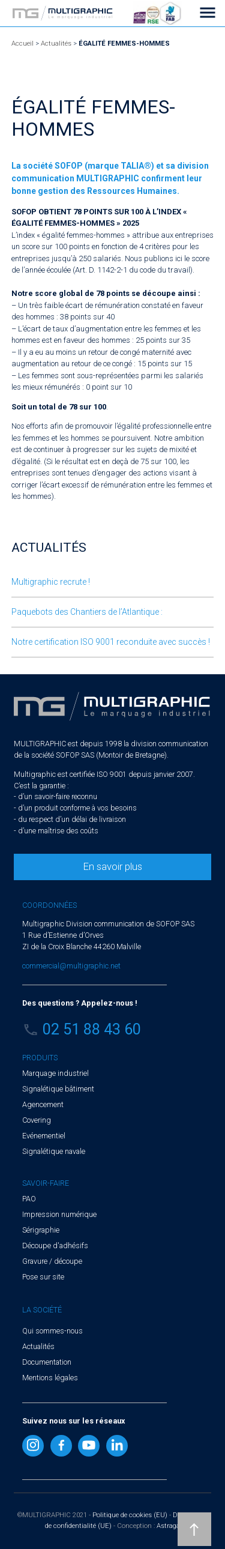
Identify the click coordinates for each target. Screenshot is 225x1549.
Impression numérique (59, 1214)
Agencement (43, 1104)
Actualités (56, 43)
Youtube (89, 1446)
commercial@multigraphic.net (71, 965)
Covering (36, 1120)
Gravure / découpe (52, 1261)
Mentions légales (50, 1377)
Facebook (61, 1446)
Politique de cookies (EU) (129, 1515)
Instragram (33, 1446)
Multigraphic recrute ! (50, 582)
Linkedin (117, 1446)
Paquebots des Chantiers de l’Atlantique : (87, 612)
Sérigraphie (40, 1229)
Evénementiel (43, 1135)
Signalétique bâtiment (58, 1088)
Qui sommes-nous (52, 1330)
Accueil (22, 43)
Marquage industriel (55, 1073)
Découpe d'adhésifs (55, 1245)
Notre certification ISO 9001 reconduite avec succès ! (110, 642)
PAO (29, 1198)
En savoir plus (112, 866)
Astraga (168, 1526)
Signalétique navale (53, 1151)
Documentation (46, 1361)
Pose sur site (43, 1276)
